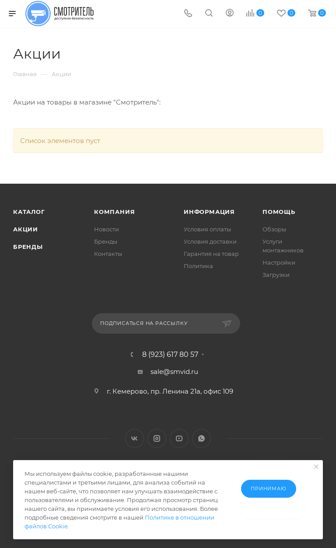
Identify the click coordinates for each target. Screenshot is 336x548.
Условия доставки (210, 241)
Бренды (28, 246)
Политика (198, 265)
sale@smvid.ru (174, 371)
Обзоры (274, 229)
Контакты (108, 253)
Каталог (29, 211)
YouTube (179, 438)
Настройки (278, 262)
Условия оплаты (207, 229)
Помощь (278, 211)
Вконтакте (134, 438)
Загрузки (276, 274)
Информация (209, 211)
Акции (25, 229)
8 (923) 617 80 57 (170, 354)
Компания (114, 211)
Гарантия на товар (211, 253)
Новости (106, 229)
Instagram (156, 438)
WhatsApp (201, 438)
